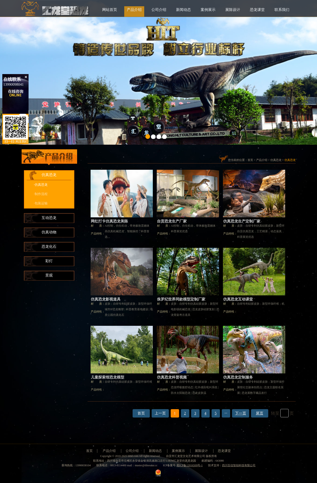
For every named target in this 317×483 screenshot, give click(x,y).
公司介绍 (158, 10)
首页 (250, 160)
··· (226, 413)
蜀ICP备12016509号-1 (189, 465)
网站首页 (109, 10)
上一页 (160, 413)
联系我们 (282, 10)
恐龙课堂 (257, 10)
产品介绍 (134, 10)
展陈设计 (232, 10)
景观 (49, 275)
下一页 (240, 413)
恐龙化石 (49, 246)
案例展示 (208, 10)
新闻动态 (183, 10)
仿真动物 (49, 232)
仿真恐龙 (49, 175)
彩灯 (49, 261)
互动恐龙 (49, 218)
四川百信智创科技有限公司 (238, 465)
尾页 (259, 413)
